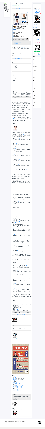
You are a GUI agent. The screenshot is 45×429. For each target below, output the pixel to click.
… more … (14, 380)
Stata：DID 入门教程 (15, 389)
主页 (14, 8)
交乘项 (18, 386)
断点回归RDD (34, 80)
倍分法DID (34, 81)
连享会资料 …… (14, 376)
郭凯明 (12, 132)
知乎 (18, 8)
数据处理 (23, 385)
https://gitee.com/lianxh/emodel (18, 58)
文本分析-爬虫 (34, 70)
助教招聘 (38, 3)
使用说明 (38, 39)
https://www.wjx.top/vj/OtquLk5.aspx (19, 89)
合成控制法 (34, 77)
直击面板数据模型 (15, 379)
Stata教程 (17, 385)
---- (39, 54)
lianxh (35, 39)
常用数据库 (14, 383)
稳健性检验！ (14, 390)
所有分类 (14, 385)
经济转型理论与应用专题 (23, 47)
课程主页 (36, 9)
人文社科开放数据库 (18, 383)
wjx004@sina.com (17, 309)
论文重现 (34, 101)
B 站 (19, 8)
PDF (19, 138)
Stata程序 (34, 88)
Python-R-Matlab (35, 67)
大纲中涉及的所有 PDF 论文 (18, 90)
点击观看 (34, 54)
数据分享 (34, 105)
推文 (16, 8)
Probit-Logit (34, 73)
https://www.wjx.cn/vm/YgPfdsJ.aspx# (25, 398)
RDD (24, 386)
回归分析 (14, 386)
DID (22, 386)
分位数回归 (34, 59)
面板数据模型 (14, 391)
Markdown (14, 387)
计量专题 (34, 94)
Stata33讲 (34, 60)
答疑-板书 (34, 98)
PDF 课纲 (38, 9)
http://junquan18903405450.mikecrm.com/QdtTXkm (20, 314)
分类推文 (35, 3)
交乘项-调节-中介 (35, 74)
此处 (36, 27)
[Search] (35, 0)
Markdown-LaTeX (35, 66)
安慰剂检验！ (18, 390)
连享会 (5, 0)
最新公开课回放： (35, 24)
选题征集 (34, 27)
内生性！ (21, 390)
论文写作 (34, 102)
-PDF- (30, 241)
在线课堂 (22, 8)
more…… (28, 409)
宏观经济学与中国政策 (24, 134)
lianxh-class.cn (16, 377)
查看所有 (16, 222)
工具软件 (17, 387)
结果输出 (19, 385)
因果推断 (21, 386)
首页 (7, 0)
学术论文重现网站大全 (15, 382)
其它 (21, 387)
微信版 (27, 47)
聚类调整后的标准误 (19, 391)
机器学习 (19, 387)
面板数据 (17, 386)
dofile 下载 (37, 54)
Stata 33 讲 (14, 378)
